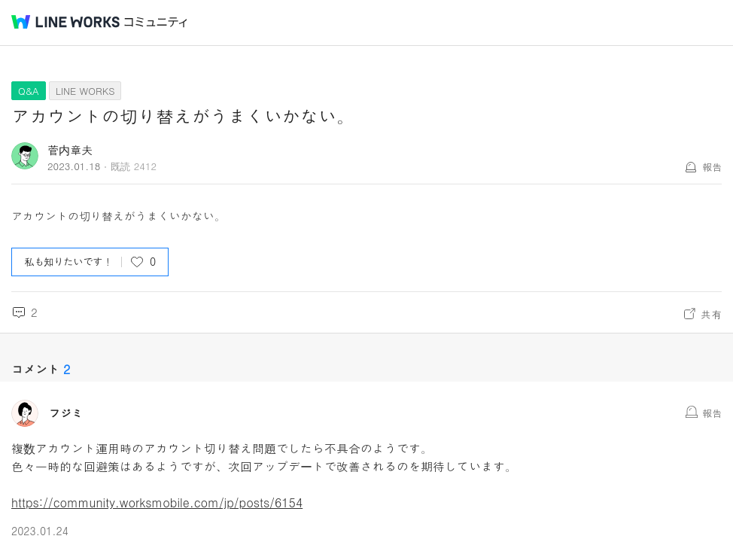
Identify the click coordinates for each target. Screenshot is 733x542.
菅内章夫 (70, 149)
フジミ (66, 413)
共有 (711, 313)
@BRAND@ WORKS (65, 22)
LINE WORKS (85, 91)
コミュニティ (155, 22)
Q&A (28, 91)
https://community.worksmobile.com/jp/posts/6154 (157, 502)
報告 (712, 167)
